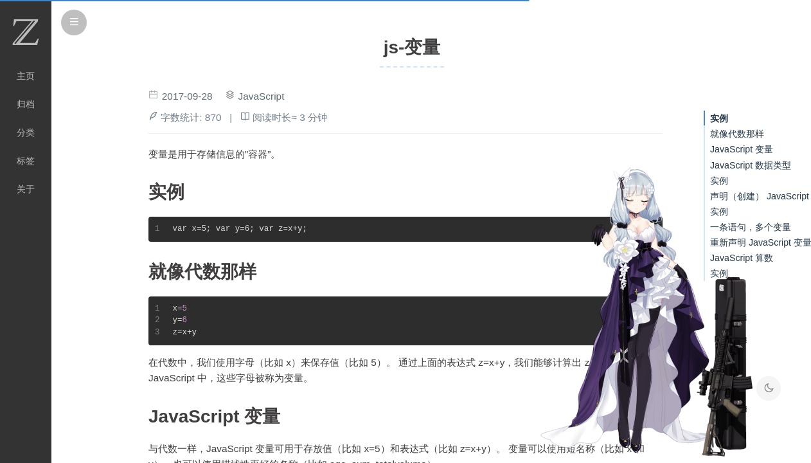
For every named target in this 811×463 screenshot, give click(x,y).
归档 (26, 104)
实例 (719, 118)
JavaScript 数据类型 (750, 165)
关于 (26, 189)
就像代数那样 (737, 134)
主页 (26, 76)
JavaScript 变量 (741, 149)
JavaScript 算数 (741, 258)
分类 (26, 132)
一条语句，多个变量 (750, 227)
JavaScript (261, 96)
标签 (26, 161)
